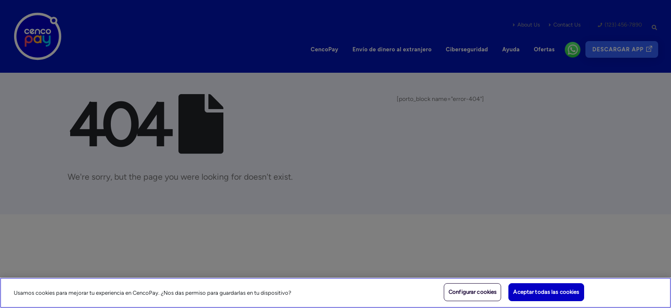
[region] (335, 293)
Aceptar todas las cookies (546, 292)
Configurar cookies (472, 292)
